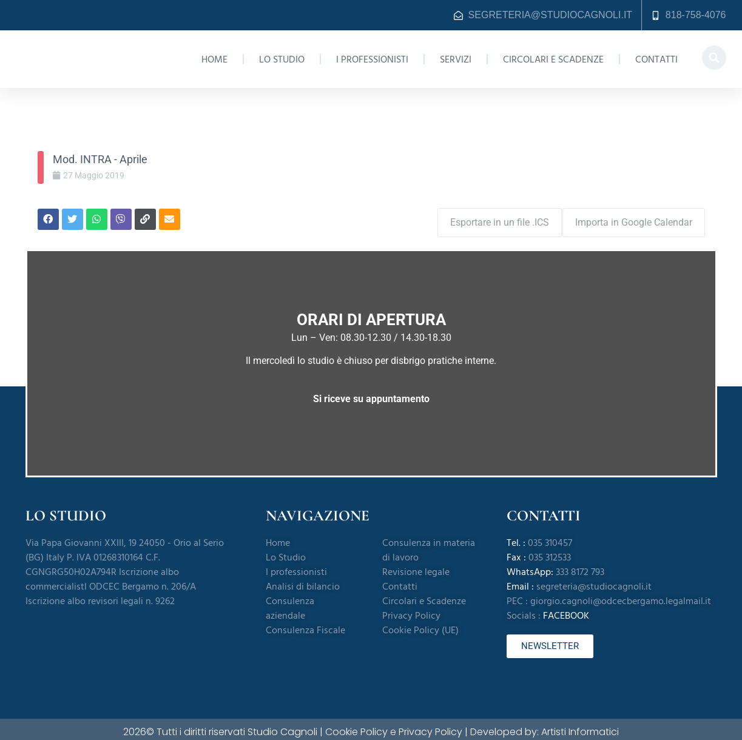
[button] (714, 57)
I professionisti (372, 59)
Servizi (455, 59)
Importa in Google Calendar (633, 216)
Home (214, 59)
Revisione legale (416, 566)
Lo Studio (282, 59)
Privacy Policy (411, 609)
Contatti (656, 59)
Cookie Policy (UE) (420, 624)
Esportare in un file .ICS (494, 216)
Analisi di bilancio (303, 580)
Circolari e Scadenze (553, 59)
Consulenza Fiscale (305, 624)
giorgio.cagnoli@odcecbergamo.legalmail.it (620, 595)
